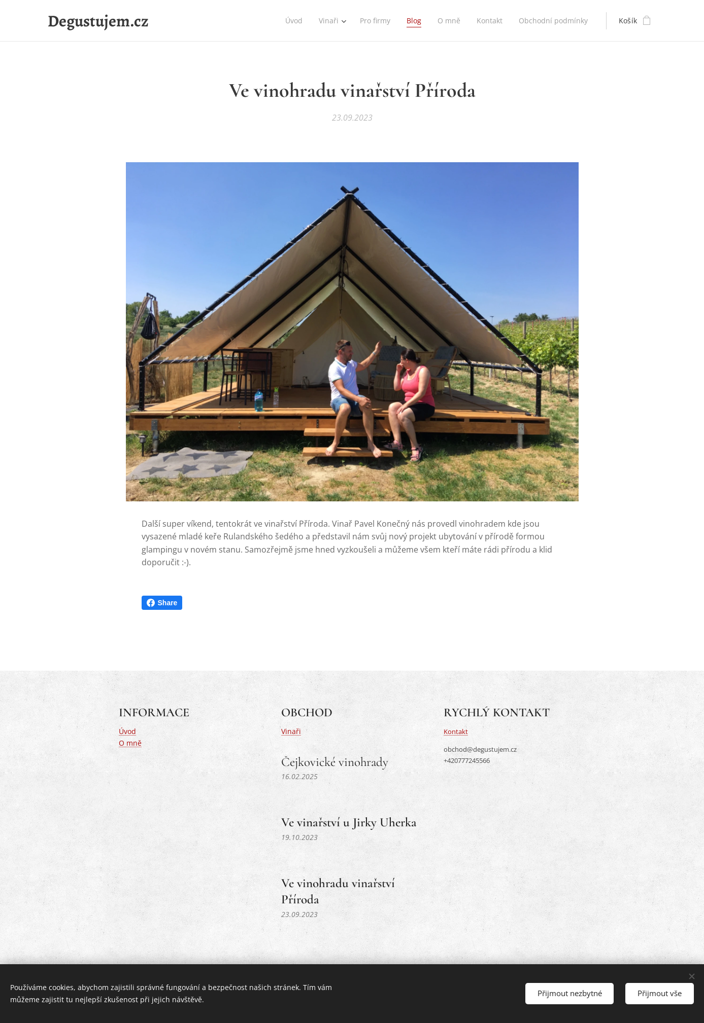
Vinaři (290, 731)
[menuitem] (289, 20)
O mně (130, 742)
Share (162, 603)
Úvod (127, 731)
